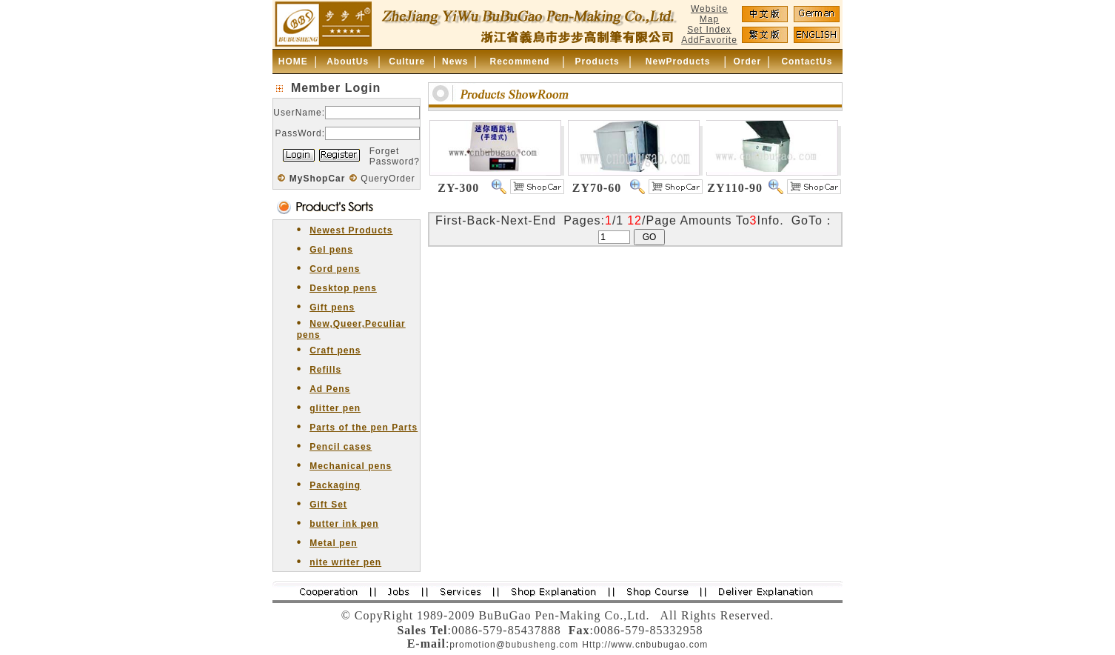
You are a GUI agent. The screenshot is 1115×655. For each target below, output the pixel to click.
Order (747, 61)
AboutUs (348, 61)
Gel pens (331, 250)
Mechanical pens (350, 466)
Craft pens (335, 350)
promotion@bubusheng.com (513, 644)
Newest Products (350, 230)
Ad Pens (329, 389)
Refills (325, 370)
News (455, 61)
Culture (407, 61)
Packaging (335, 485)
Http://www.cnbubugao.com (645, 644)
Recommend (520, 61)
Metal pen (333, 543)
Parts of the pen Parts (363, 427)
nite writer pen (345, 562)
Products (597, 61)
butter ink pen (343, 524)
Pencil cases (340, 447)
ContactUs (806, 61)
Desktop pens (343, 288)
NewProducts (678, 61)
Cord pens (334, 269)
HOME (293, 61)
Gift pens (332, 307)
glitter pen (335, 408)
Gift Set (328, 504)
